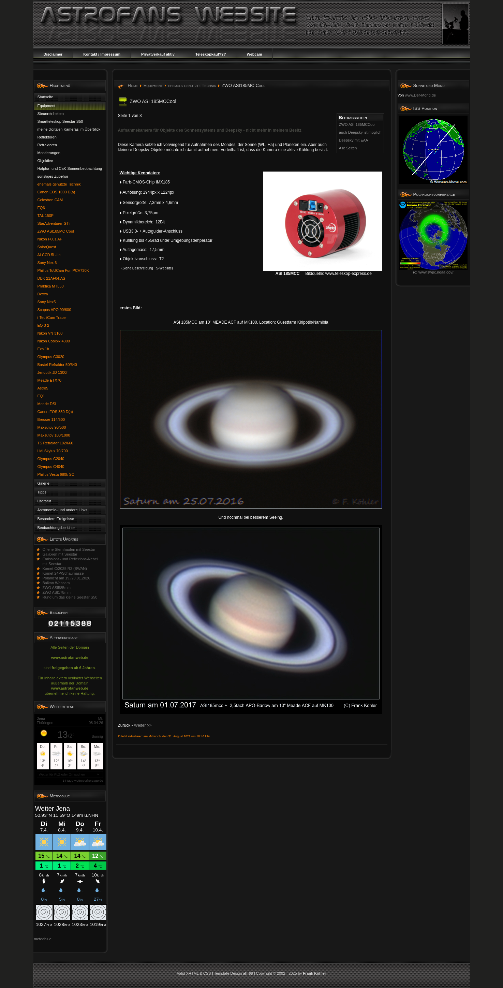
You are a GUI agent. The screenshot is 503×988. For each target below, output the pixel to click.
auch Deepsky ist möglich (360, 132)
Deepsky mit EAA (353, 140)
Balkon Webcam (56, 583)
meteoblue (42, 939)
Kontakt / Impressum (101, 54)
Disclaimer (53, 54)
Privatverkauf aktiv (158, 54)
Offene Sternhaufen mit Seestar (69, 549)
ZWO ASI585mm (57, 588)
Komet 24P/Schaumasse (63, 573)
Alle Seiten (348, 148)
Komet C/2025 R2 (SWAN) (65, 568)
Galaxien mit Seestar (60, 554)
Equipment (153, 85)
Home (133, 85)
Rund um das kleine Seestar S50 (70, 597)
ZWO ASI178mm (57, 592)
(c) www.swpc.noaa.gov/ (433, 270)
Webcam (254, 54)
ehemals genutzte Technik (192, 85)
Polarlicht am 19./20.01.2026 (66, 578)
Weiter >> (143, 725)
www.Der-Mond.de (420, 95)
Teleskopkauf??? (210, 54)
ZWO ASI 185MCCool (357, 124)
